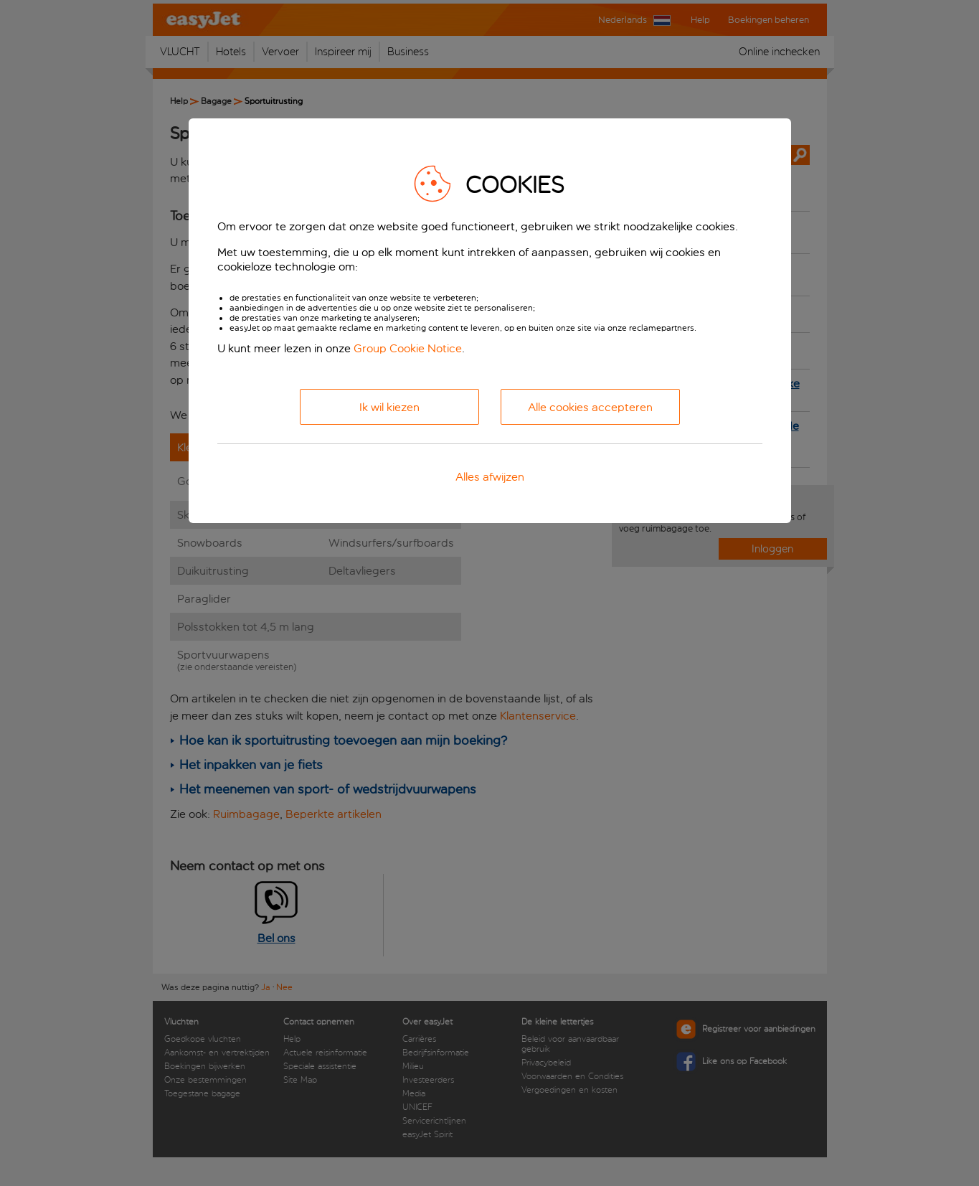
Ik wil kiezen (389, 407)
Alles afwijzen (489, 477)
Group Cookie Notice (408, 348)
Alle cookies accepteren (590, 407)
